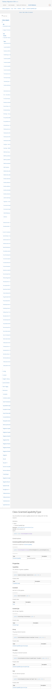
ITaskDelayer (6, 474)
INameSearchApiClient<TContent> (9, 289)
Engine (4, 379)
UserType (25, 687)
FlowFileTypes (6, 54)
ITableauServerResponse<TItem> (10, 136)
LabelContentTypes (7, 197)
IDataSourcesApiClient (7, 270)
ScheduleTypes (6, 81)
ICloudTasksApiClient (7, 255)
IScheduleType (6, 125)
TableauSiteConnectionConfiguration (10, 365)
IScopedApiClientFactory (8, 323)
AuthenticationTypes (8, 43)
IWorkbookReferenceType (9, 186)
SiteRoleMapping (7, 213)
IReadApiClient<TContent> (8, 316)
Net (4, 386)
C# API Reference (32, 5)
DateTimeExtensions (7, 401)
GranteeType (16, 625)
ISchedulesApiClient (7, 319)
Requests (5, 37)
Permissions (8, 30)
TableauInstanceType (7, 493)
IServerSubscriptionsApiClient (8, 331)
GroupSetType (26, 666)
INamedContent (6, 222)
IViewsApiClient (6, 350)
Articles (4, 5)
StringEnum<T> (6, 489)
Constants (5, 394)
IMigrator (5, 455)
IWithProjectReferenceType (9, 159)
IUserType (10, 144)
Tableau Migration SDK (9, 1)
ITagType (5, 144)
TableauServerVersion (7, 361)
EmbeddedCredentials (7, 26)
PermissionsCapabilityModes (9, 205)
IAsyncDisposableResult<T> (9, 413)
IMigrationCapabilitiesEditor (9, 432)
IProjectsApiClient (6, 300)
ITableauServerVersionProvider (9, 342)
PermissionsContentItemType (9, 73)
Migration (23, 527)
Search (4, 232)
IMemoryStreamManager (8, 424)
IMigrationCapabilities (7, 428)
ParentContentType (7, 70)
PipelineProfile (6, 485)
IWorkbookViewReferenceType (9, 190)
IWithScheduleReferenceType (9, 163)
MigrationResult (6, 482)
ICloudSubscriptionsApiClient (8, 251)
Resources (5, 390)
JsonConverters (6, 382)
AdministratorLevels (7, 91)
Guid (14, 604)
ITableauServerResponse (8, 133)
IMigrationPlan (6, 440)
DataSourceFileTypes (8, 51)
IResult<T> (5, 462)
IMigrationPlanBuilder (7, 443)
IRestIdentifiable (6, 226)
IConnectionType (7, 98)
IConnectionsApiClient (7, 258)
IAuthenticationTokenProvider (9, 243)
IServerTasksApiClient (7, 335)
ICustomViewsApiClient (7, 266)
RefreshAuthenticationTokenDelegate (10, 358)
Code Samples (11, 5)
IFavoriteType (6, 106)
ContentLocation (6, 398)
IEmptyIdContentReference (9, 420)
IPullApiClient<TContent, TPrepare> (10, 312)
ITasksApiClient (6, 346)
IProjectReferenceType (8, 121)
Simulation (8, 232)
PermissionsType (7, 77)
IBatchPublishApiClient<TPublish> (9, 247)
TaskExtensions (6, 501)
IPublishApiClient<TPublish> (8, 304)
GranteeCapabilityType (31, 8)
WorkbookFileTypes (7, 85)
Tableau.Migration (6, 8)
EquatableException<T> (8, 405)
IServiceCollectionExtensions (9, 470)
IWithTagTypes (6, 167)
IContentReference (7, 417)
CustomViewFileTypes (8, 47)
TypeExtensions (6, 504)
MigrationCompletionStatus (9, 478)
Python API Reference (21, 5)
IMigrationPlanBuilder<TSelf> (9, 451)
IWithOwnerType (7, 152)
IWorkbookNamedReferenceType (10, 182)
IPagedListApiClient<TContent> (9, 296)
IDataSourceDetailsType (8, 102)
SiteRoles (5, 216)
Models (19, 8)
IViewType (5, 148)
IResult (4, 459)
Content (4, 375)
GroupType (25, 645)
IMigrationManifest (7, 436)
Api (12, 8)
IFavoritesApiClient (6, 274)
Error (4, 94)
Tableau (19, 527)
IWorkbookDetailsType (8, 178)
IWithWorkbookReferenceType (9, 174)
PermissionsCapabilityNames (9, 209)
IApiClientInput (6, 235)
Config (4, 371)
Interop (8, 379)
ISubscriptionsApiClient (7, 338)
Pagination (6, 201)
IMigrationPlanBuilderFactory (9, 447)
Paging (4, 30)
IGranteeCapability (28, 544)
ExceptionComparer (7, 409)
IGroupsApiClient (6, 285)
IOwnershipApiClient (7, 293)
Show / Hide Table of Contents (26, 12)
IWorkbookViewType (7, 194)
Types (23, 8)
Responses (10, 37)
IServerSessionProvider (7, 327)
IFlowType (5, 113)
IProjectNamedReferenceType (9, 117)
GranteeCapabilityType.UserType (10, 66)
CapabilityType (16, 583)
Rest (15, 8)
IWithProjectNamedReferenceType (10, 155)
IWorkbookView (6, 354)
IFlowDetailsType (7, 110)
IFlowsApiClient (6, 281)
